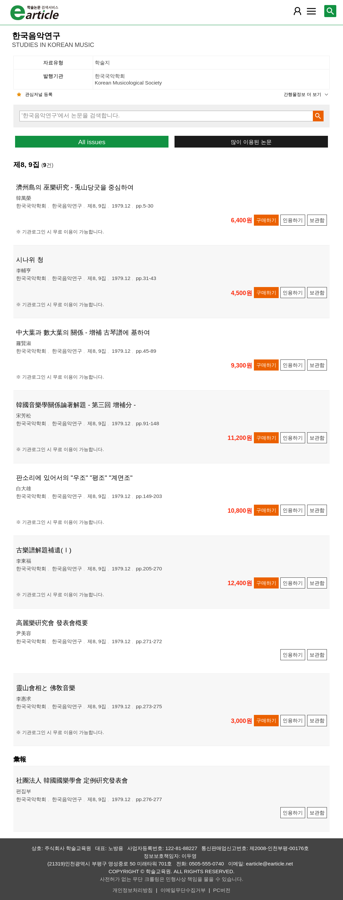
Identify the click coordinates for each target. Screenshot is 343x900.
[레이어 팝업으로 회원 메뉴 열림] (297, 11)
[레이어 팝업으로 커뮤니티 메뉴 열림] (311, 11)
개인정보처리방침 (133, 890)
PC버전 (221, 890)
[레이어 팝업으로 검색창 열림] (330, 11)
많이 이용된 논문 (251, 142)
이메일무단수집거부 (183, 890)
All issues (91, 142)
